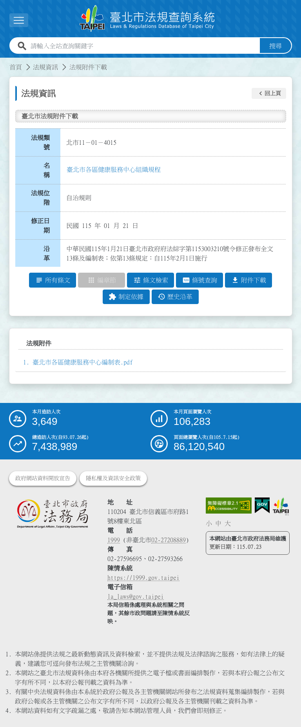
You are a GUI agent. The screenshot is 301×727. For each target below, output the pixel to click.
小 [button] (209, 523)
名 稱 (49, 170)
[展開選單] (18, 20)
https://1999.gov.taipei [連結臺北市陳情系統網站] (143, 577)
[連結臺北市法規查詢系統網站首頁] (147, 18)
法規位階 (40, 198)
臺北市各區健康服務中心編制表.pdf (83, 362)
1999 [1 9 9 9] (113, 540)
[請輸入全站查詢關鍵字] (143, 45)
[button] (269, 93)
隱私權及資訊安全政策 (113, 478)
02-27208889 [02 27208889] (168, 540)
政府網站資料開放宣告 (42, 478)
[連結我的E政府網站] (262, 505)
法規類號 (40, 142)
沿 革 (49, 253)
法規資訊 (45, 67)
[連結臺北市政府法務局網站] (52, 513)
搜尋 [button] (275, 46)
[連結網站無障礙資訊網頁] (229, 505)
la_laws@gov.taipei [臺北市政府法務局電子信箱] (135, 596)
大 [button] (228, 523)
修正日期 (40, 225)
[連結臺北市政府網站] (281, 506)
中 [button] (218, 523)
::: (4, 62)
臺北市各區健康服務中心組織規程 (114, 169)
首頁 (15, 67)
